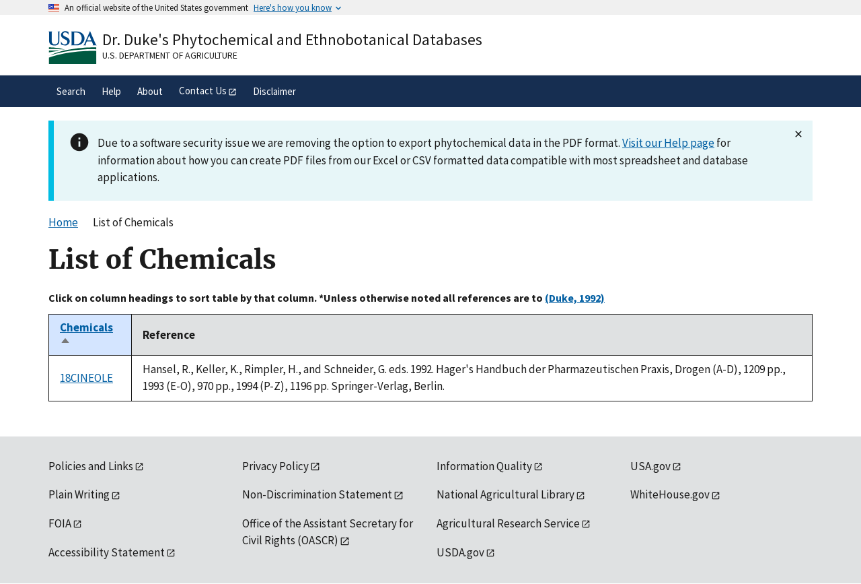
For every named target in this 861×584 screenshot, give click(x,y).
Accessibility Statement (106, 552)
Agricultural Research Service (508, 523)
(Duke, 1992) (575, 297)
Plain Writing (79, 494)
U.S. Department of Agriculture (169, 55)
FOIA (59, 523)
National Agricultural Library (505, 494)
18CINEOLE (86, 377)
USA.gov (650, 466)
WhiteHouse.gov (670, 494)
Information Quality (484, 466)
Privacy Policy (275, 466)
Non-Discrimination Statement (317, 494)
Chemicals (86, 335)
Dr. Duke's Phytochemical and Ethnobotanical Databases (292, 39)
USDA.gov (460, 552)
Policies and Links (90, 466)
